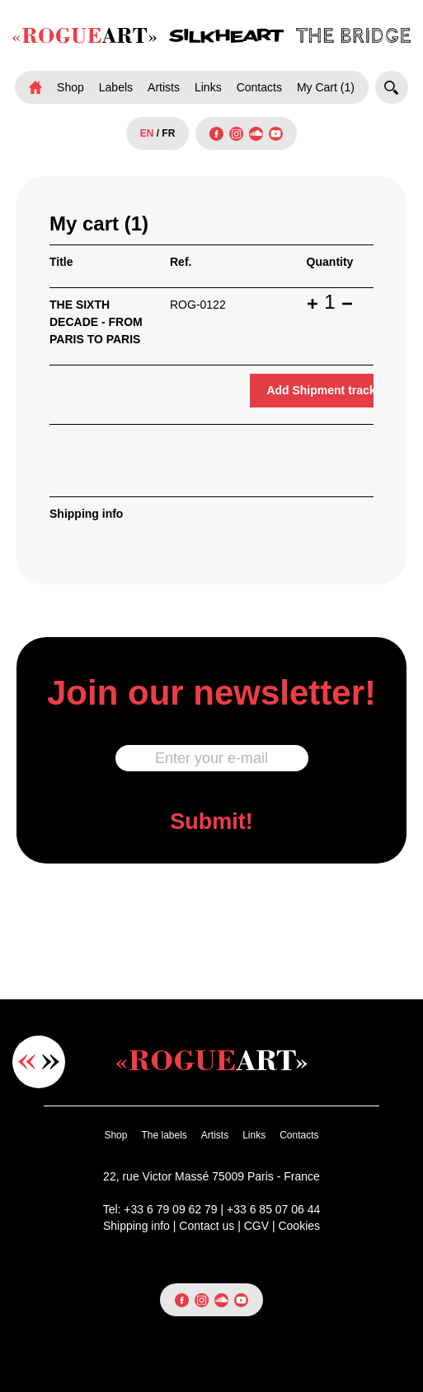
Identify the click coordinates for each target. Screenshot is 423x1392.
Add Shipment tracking (329, 390)
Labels (116, 87)
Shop (70, 87)
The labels (163, 1135)
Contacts (259, 87)
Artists (164, 87)
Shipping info (86, 513)
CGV (256, 1225)
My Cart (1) (326, 87)
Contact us (206, 1225)
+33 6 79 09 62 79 (170, 1209)
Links (208, 87)
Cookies (299, 1225)
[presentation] (212, 929)
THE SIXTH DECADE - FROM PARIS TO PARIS (96, 322)
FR (168, 133)
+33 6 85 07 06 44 (273, 1209)
